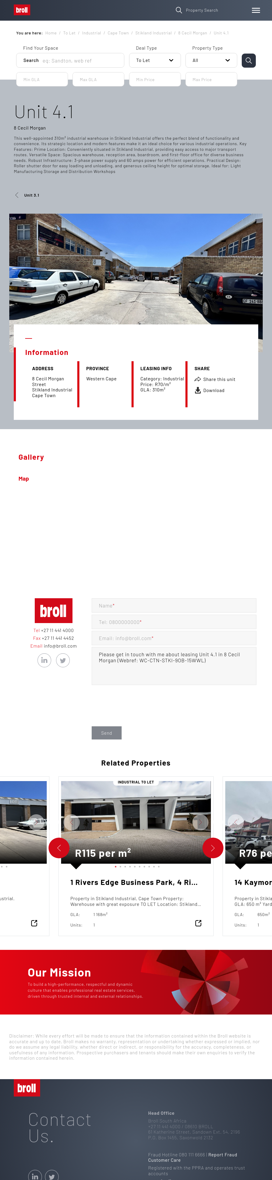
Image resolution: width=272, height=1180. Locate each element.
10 (157, 865)
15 (5, 865)
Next (51, 822)
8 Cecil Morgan (30, 127)
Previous (57, 822)
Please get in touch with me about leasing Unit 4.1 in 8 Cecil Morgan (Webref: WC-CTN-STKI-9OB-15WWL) (174, 666)
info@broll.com (60, 646)
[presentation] (137, 712)
